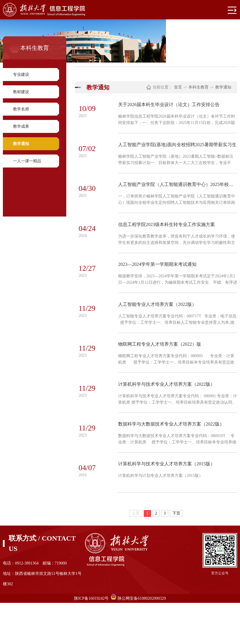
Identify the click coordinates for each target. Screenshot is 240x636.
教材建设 (21, 92)
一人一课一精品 (27, 161)
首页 (178, 87)
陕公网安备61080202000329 (142, 631)
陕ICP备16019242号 (91, 631)
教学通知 (21, 144)
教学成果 (21, 126)
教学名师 (21, 109)
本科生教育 (198, 87)
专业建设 (21, 74)
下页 (176, 546)
